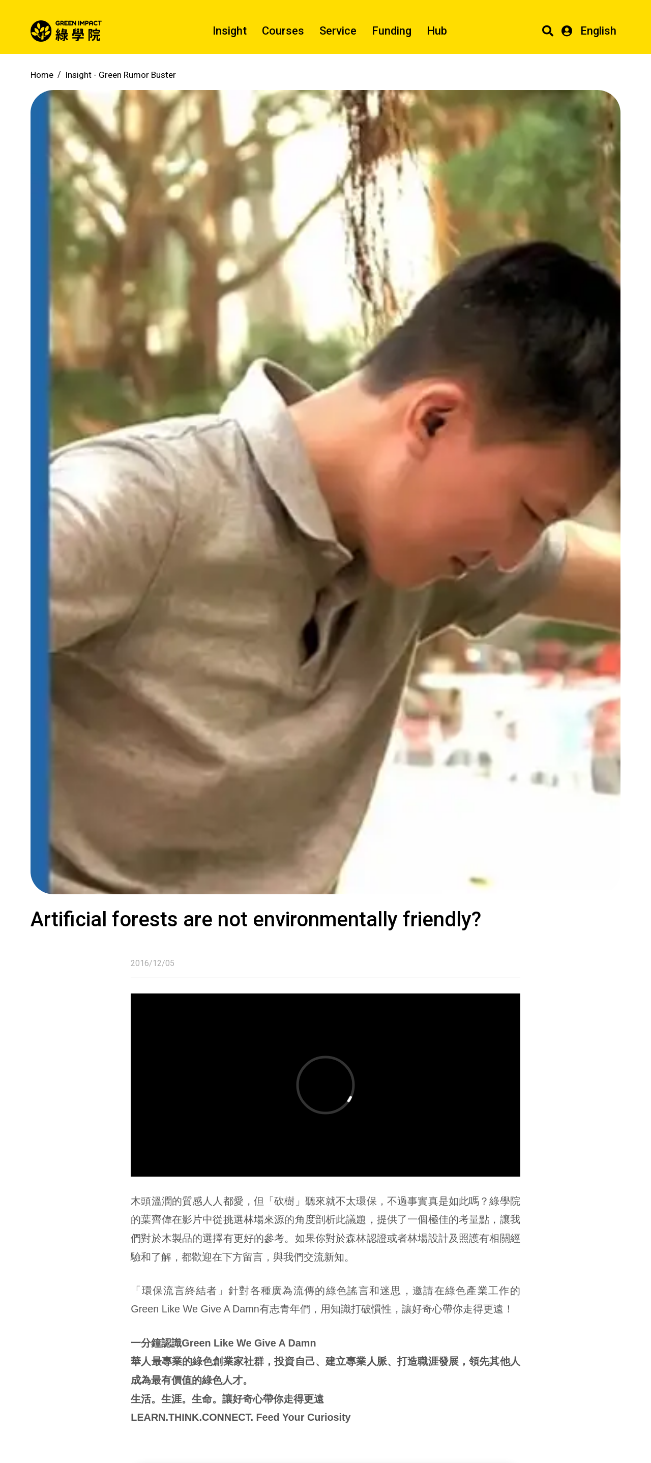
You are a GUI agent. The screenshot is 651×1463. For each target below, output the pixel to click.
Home (42, 75)
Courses (283, 30)
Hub (437, 30)
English (598, 30)
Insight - (120, 75)
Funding (391, 30)
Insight (230, 30)
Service (338, 30)
